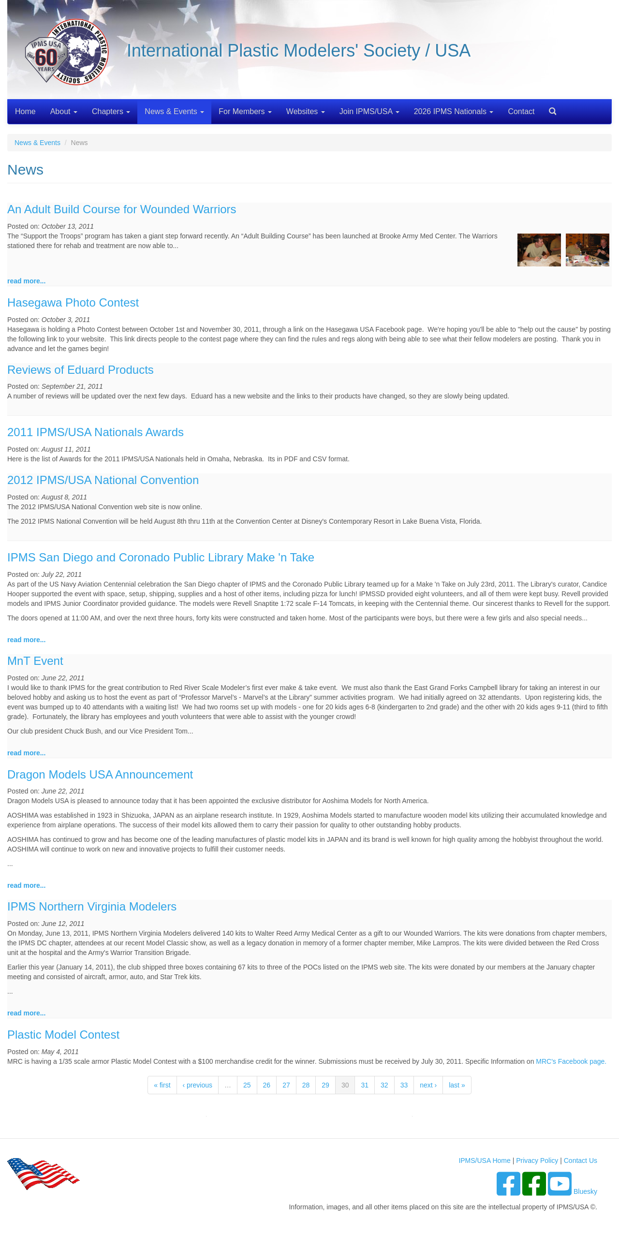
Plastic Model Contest (63, 1034)
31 (364, 1085)
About (63, 111)
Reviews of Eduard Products (80, 369)
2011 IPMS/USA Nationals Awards (95, 432)
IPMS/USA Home (484, 1160)
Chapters (111, 111)
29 (325, 1085)
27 (286, 1085)
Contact (521, 111)
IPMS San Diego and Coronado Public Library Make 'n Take (160, 557)
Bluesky (585, 1191)
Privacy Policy (537, 1160)
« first (162, 1085)
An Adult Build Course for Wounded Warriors (121, 209)
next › (428, 1085)
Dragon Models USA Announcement (100, 774)
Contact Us (580, 1160)
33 (404, 1085)
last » (457, 1085)
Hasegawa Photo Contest (73, 302)
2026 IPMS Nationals (454, 111)
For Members (245, 111)
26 (267, 1085)
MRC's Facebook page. (571, 1061)
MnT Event (35, 660)
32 (384, 1085)
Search (549, 108)
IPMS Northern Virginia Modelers (92, 906)
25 (247, 1085)
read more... (26, 281)
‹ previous (197, 1085)
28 (306, 1085)
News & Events (174, 111)
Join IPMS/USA (369, 111)
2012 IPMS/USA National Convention (103, 479)
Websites (305, 111)
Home (25, 111)
